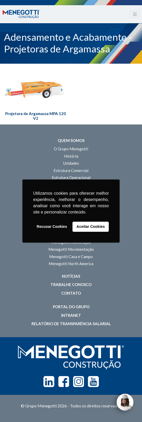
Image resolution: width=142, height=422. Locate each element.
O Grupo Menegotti (71, 148)
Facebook (63, 381)
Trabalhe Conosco (71, 284)
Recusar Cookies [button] (52, 227)
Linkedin (48, 381)
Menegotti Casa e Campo (71, 256)
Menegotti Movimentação (71, 249)
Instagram (78, 381)
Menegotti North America (71, 263)
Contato (71, 293)
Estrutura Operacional (71, 177)
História (71, 156)
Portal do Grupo (71, 306)
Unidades (71, 163)
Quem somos (71, 140)
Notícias (71, 276)
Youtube (93, 381)
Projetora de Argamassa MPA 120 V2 (35, 116)
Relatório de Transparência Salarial (71, 323)
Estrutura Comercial (71, 170)
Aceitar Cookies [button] (90, 227)
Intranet (71, 315)
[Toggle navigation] (134, 14)
